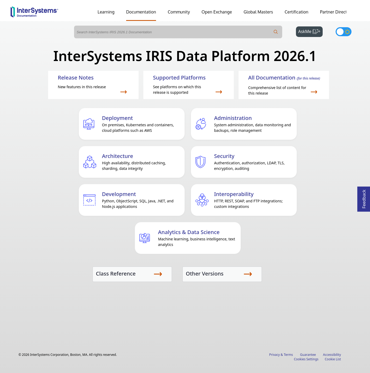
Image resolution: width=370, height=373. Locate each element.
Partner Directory (336, 12)
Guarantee (308, 354)
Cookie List (333, 359)
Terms (288, 354)
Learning (106, 12)
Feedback (364, 197)
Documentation (141, 12)
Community (179, 12)
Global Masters (258, 12)
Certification (296, 12)
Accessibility (332, 354)
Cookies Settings (306, 359)
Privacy (274, 354)
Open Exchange (217, 12)
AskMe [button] (310, 30)
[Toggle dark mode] (343, 31)
